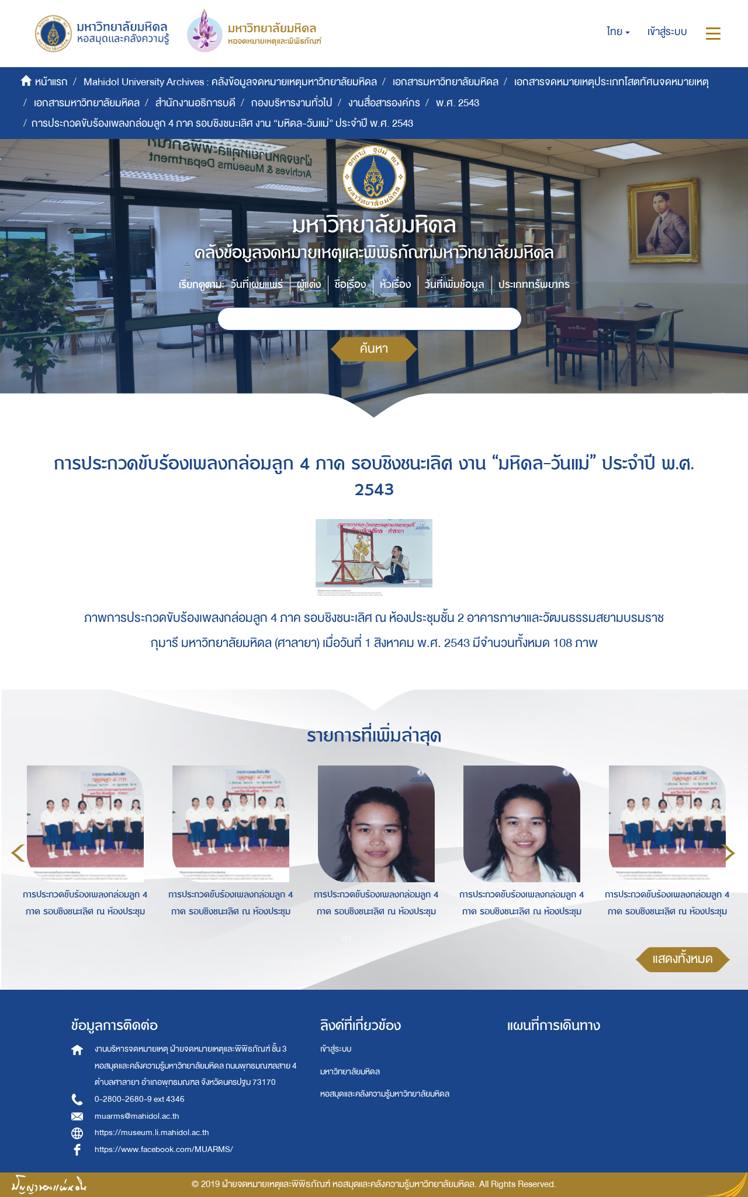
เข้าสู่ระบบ (335, 1049)
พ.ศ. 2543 (457, 103)
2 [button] (364, 938)
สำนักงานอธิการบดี (195, 103)
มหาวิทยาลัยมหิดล (350, 1071)
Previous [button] (18, 853)
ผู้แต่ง (309, 285)
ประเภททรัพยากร (534, 285)
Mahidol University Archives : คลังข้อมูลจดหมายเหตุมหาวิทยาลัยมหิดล (230, 82)
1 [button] (347, 938)
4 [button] (400, 938)
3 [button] (382, 938)
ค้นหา (374, 349)
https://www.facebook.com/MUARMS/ (164, 1149)
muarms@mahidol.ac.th (137, 1116)
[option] (82, 850)
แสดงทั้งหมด (683, 959)
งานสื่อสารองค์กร (384, 103)
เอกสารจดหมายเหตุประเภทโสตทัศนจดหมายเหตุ (611, 82)
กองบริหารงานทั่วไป (292, 103)
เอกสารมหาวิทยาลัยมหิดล (445, 82)
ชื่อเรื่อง (350, 285)
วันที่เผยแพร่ (257, 285)
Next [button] (728, 853)
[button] (618, 32)
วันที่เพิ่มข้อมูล (454, 285)
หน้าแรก (51, 82)
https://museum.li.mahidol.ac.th (152, 1132)
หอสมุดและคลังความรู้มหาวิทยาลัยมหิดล (384, 1094)
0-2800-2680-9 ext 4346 (140, 1099)
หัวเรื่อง (395, 285)
